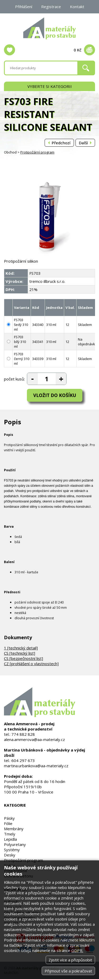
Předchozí (61, 142)
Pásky (9, 818)
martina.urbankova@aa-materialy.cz (36, 765)
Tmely (9, 834)
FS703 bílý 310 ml (20, 342)
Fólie (8, 823)
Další (83, 142)
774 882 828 (23, 734)
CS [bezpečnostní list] (23, 658)
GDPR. (77, 950)
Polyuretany (15, 844)
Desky (9, 855)
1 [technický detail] (21, 647)
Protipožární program (37, 152)
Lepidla (10, 839)
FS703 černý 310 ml (21, 359)
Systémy (12, 849)
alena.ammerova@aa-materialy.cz (34, 739)
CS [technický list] (19, 653)
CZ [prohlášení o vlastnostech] (31, 663)
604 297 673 (23, 760)
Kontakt (77, 6)
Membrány (13, 828)
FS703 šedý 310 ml (21, 324)
